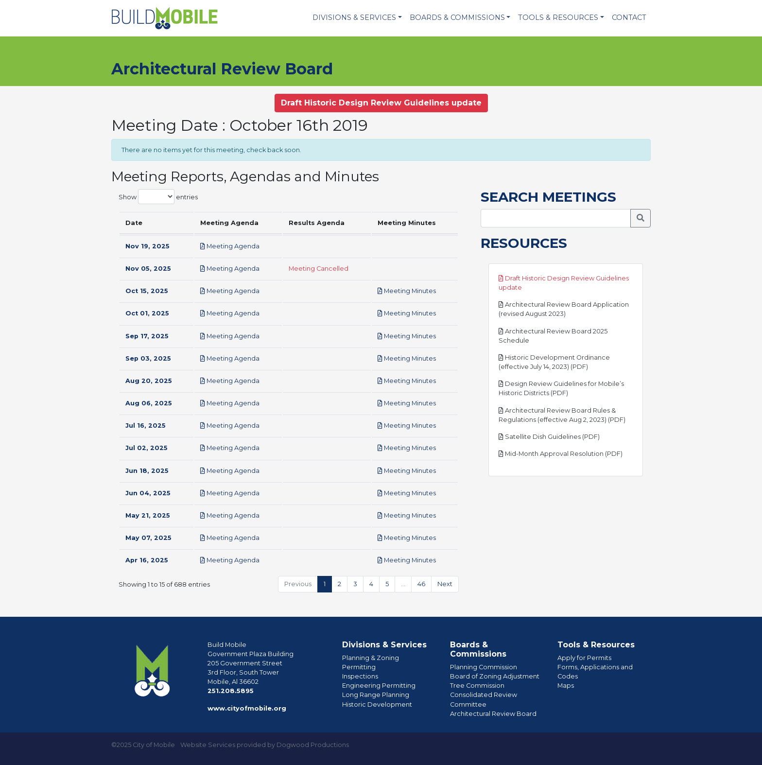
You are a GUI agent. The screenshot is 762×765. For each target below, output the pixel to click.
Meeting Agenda (230, 246)
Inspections (360, 676)
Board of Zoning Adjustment (494, 676)
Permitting (359, 667)
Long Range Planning (375, 694)
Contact (629, 17)
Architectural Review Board (493, 713)
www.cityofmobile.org (247, 708)
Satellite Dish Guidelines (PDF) (549, 436)
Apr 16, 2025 (146, 560)
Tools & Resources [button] (558, 17)
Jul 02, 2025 (146, 448)
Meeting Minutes (407, 291)
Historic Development (377, 704)
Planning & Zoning (370, 657)
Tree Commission (477, 685)
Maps (565, 685)
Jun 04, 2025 (148, 493)
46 (421, 584)
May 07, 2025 (148, 537)
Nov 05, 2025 (148, 268)
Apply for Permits (584, 657)
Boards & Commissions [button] (457, 17)
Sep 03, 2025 (148, 358)
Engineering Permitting (379, 685)
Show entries (158, 196)
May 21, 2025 (147, 515)
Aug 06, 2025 (148, 403)
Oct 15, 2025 (146, 291)
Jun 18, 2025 (147, 470)
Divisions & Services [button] (354, 17)
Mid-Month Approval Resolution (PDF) (561, 453)
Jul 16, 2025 (145, 425)
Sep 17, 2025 (147, 336)
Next (444, 584)
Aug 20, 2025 (148, 380)
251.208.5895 (231, 691)
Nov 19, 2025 (147, 246)
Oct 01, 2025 (147, 313)
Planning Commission (483, 667)
